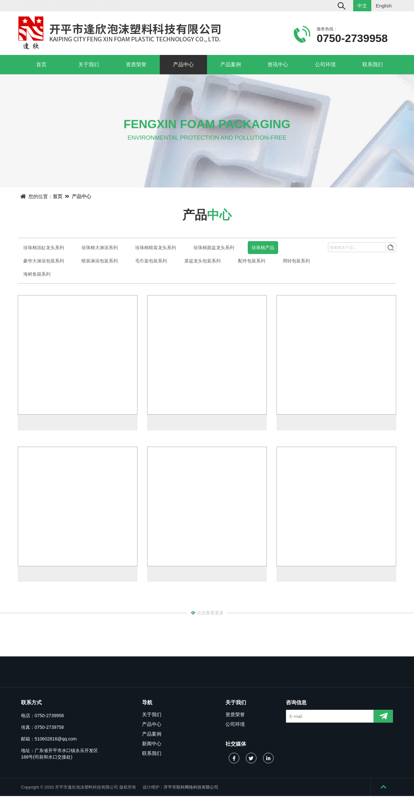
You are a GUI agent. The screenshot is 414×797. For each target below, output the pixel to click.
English (384, 5)
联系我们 (372, 64)
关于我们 (88, 64)
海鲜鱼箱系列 (36, 274)
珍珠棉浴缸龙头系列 (43, 247)
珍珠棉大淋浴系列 (100, 247)
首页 (41, 64)
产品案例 (230, 64)
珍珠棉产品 (263, 247)
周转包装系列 (296, 260)
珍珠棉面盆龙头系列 (213, 247)
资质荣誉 (136, 64)
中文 (362, 5)
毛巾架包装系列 (151, 260)
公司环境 (325, 64)
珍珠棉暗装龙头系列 (155, 247)
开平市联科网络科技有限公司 (191, 788)
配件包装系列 (251, 260)
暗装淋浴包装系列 (100, 260)
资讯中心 (277, 64)
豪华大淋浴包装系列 (43, 260)
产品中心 (183, 64)
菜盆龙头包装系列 (202, 260)
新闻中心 (151, 744)
